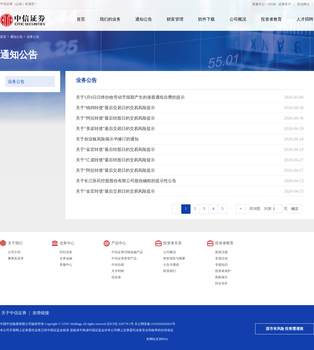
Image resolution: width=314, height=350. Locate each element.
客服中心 (66, 264)
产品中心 (118, 243)
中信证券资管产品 (124, 258)
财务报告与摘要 (174, 258)
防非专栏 (221, 283)
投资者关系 (172, 243)
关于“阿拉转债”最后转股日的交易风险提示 (115, 118)
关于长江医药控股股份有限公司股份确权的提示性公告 (126, 181)
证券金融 (66, 258)
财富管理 (175, 19)
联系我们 (169, 271)
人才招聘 (304, 19)
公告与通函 (171, 264)
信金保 (116, 277)
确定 (295, 209)
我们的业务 (110, 19)
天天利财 (117, 271)
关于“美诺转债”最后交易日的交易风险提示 (115, 128)
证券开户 (284, 4)
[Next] (240, 209)
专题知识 (221, 264)
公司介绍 (14, 252)
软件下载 (206, 19)
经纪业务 (66, 252)
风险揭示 (221, 277)
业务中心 (67, 243)
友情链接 (40, 313)
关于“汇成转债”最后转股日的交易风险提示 (115, 160)
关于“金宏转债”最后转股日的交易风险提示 (115, 149)
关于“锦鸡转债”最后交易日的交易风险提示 (115, 107)
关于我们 (15, 243)
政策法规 (221, 252)
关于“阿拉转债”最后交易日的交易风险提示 (115, 170)
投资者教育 (271, 19)
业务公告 (33, 37)
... (231, 208)
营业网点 (303, 4)
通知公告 (143, 19)
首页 (81, 19)
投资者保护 (223, 271)
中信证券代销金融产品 (127, 252)
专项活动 (221, 258)
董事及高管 (16, 258)
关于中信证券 (13, 313)
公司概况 (237, 19)
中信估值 (117, 264)
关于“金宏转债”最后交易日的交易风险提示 (115, 191)
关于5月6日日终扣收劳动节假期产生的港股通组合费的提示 (130, 97)
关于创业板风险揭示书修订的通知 (107, 139)
